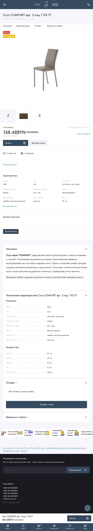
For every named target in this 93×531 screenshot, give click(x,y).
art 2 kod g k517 (33, 448)
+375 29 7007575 (10, 488)
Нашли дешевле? (84, 133)
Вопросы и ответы (55, 25)
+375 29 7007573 (10, 490)
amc (43, 448)
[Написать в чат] (87, 508)
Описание (7, 25)
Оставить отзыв (46, 404)
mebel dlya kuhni (78, 448)
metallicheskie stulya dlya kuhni (58, 448)
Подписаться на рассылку (14, 458)
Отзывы (39, 25)
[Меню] (4, 4)
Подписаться (78, 470)
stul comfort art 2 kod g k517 (14, 448)
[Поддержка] (88, 4)
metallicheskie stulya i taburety (15, 451)
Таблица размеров (9, 164)
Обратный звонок (9, 499)
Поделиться (11, 231)
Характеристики (23, 25)
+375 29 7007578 (10, 493)
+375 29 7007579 (10, 496)
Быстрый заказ (38, 143)
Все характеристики (10, 206)
